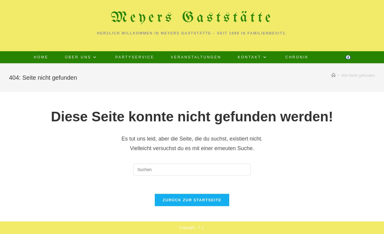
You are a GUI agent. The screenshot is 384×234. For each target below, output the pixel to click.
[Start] (333, 75)
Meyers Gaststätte (192, 18)
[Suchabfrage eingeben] (192, 170)
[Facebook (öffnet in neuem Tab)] (348, 57)
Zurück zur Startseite (192, 200)
